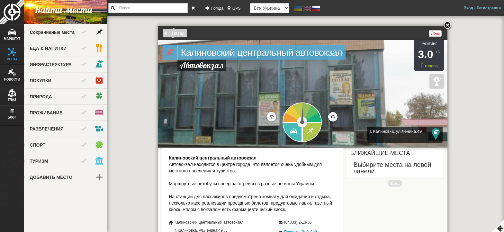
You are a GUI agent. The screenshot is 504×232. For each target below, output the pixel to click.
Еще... (400, 183)
